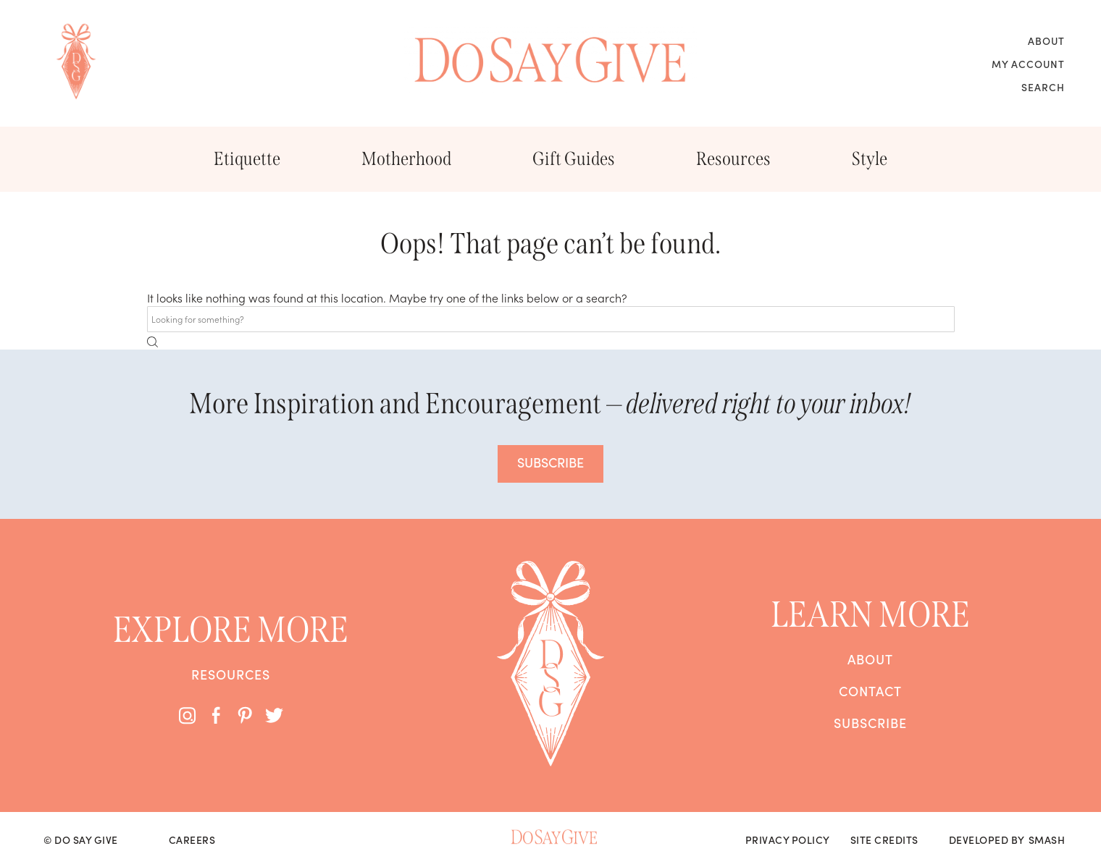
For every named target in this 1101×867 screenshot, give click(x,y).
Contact (870, 691)
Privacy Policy (787, 839)
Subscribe (870, 723)
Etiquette (247, 159)
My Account (1028, 63)
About (1046, 40)
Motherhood (406, 159)
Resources (733, 159)
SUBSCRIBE (550, 462)
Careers (192, 839)
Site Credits (884, 839)
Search (1043, 87)
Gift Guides (573, 159)
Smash (1047, 839)
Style (869, 159)
